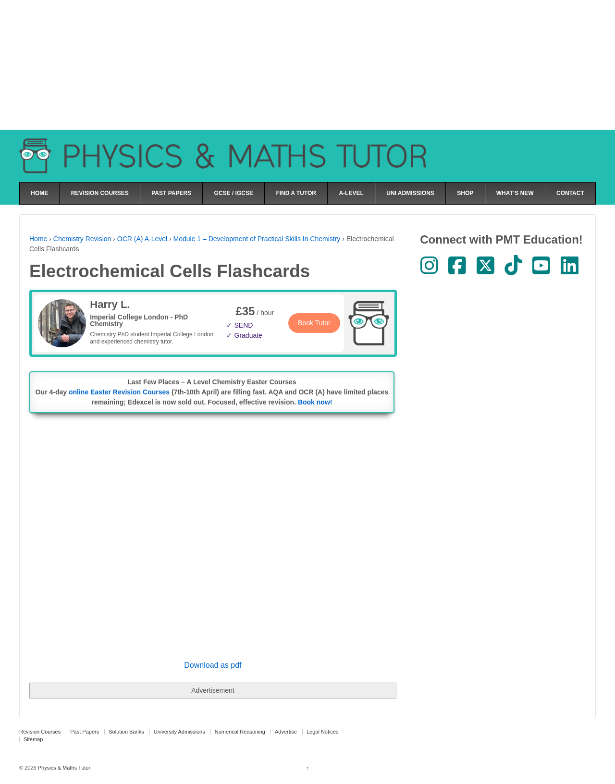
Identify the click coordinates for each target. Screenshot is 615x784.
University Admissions (179, 732)
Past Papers (84, 732)
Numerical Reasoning (240, 732)
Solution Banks (126, 732)
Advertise (286, 732)
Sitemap (33, 739)
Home (38, 239)
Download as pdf (212, 665)
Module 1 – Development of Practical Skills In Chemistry (257, 239)
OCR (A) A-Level (142, 239)
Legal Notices (323, 732)
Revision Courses (40, 732)
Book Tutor (314, 323)
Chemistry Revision (82, 239)
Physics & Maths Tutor (63, 768)
